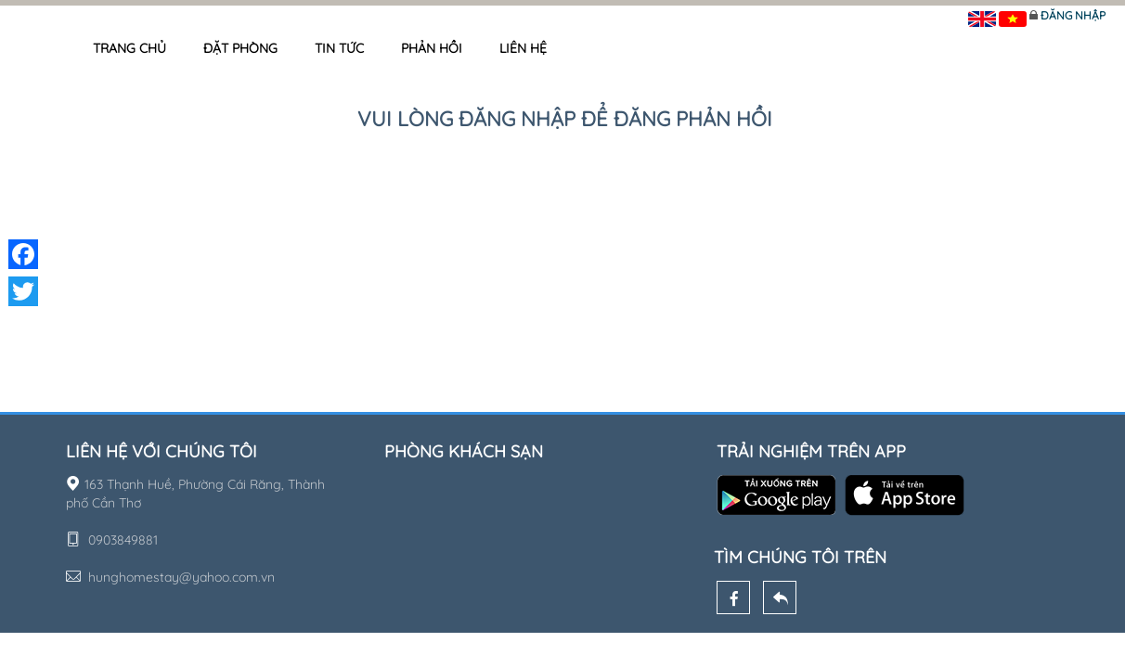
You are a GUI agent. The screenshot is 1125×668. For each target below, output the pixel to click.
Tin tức (339, 48)
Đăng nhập (1073, 15)
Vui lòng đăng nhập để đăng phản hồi (564, 119)
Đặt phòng (240, 48)
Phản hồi (431, 48)
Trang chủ (129, 48)
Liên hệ (523, 48)
